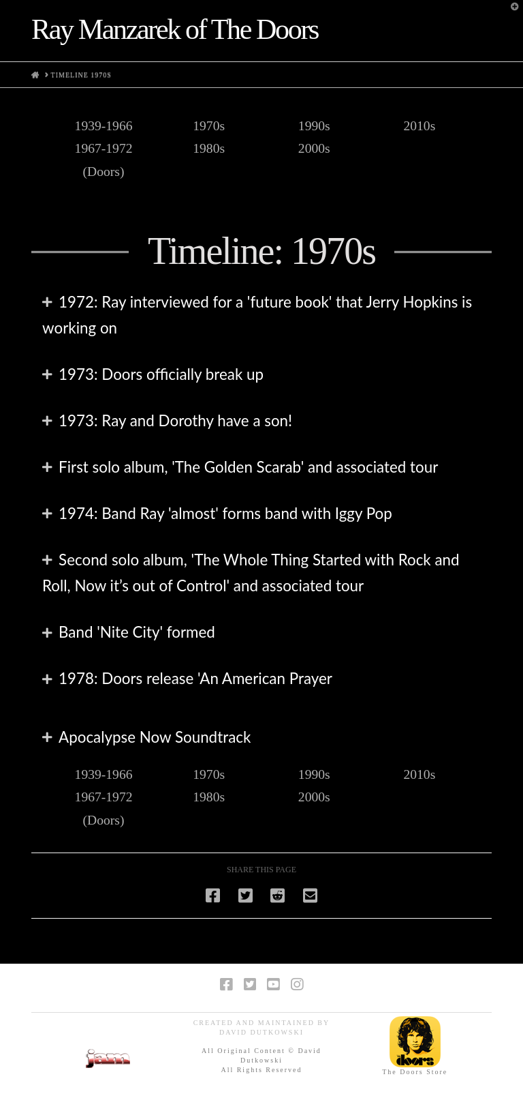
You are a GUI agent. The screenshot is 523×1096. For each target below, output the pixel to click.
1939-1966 (104, 126)
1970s (209, 126)
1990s (314, 126)
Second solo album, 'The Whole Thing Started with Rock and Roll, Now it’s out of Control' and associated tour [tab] (250, 572)
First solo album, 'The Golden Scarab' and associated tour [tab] (248, 467)
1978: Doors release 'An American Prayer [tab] (195, 678)
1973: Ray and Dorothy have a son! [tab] (175, 420)
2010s (419, 126)
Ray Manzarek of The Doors (174, 29)
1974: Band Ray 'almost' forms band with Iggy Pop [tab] (225, 513)
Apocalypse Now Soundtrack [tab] (155, 737)
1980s (209, 148)
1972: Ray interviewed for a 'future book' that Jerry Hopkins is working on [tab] (257, 315)
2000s (314, 148)
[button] (510, 13)
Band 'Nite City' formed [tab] (137, 632)
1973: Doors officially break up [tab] (161, 374)
